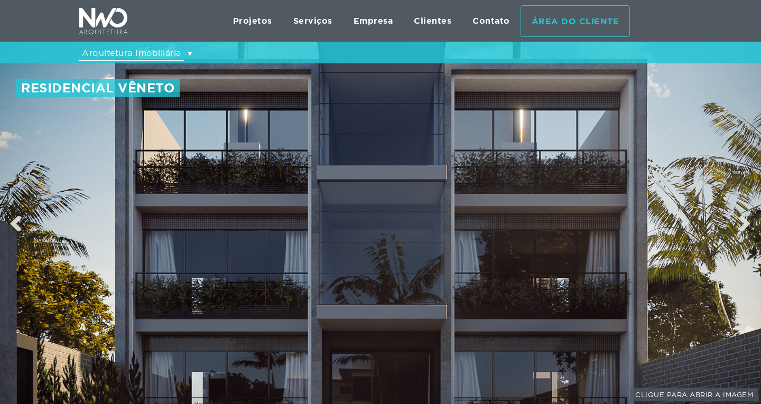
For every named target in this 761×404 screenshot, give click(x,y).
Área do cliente (575, 21)
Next (745, 223)
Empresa (373, 20)
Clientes (432, 20)
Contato (491, 20)
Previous (16, 223)
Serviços (312, 20)
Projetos (252, 20)
